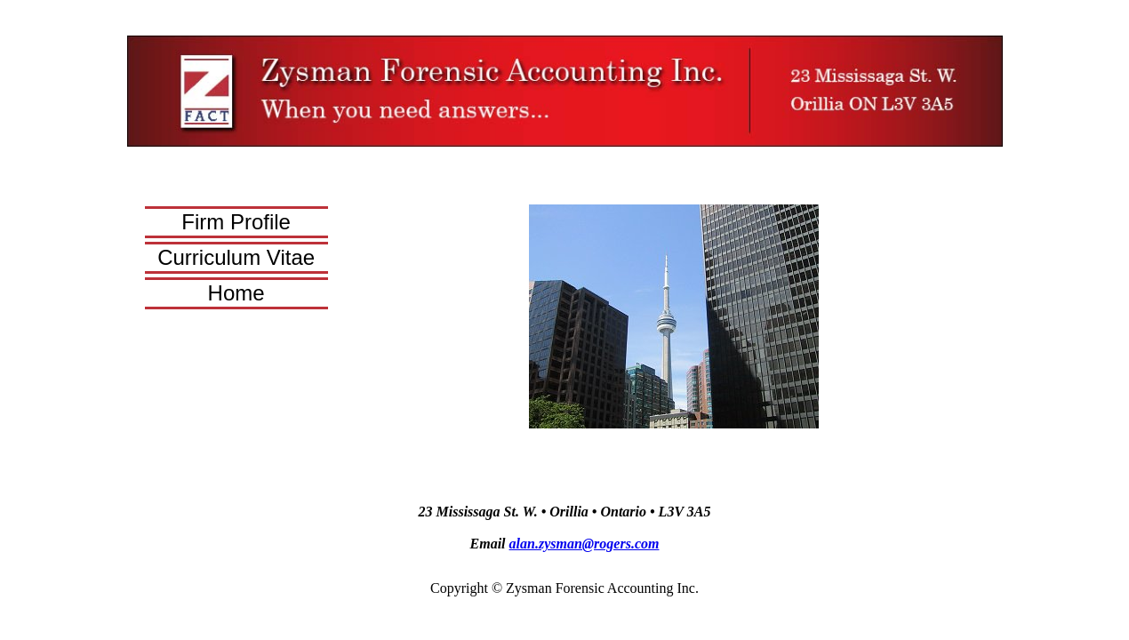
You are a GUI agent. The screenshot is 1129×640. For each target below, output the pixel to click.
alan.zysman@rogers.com (584, 543)
